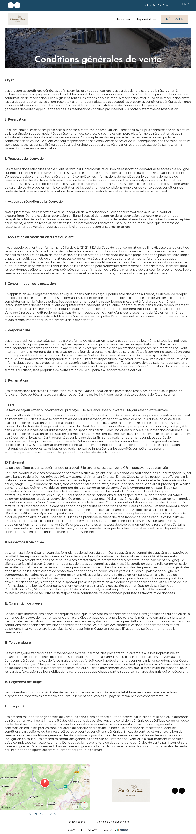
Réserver (174, 19)
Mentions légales (75, 821)
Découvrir (122, 19)
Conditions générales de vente (113, 821)
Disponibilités (145, 19)
